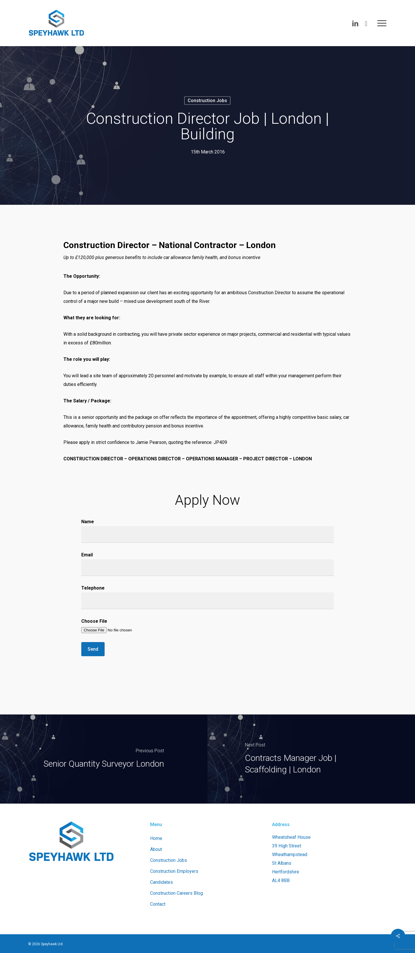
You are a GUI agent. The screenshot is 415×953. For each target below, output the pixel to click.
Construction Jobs (207, 100)
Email (207, 564)
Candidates (161, 882)
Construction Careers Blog (176, 893)
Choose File (207, 626)
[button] (382, 23)
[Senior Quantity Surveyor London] (103, 759)
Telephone (207, 597)
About (156, 849)
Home (156, 838)
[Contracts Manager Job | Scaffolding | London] (311, 759)
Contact (157, 904)
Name (207, 531)
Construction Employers (174, 871)
